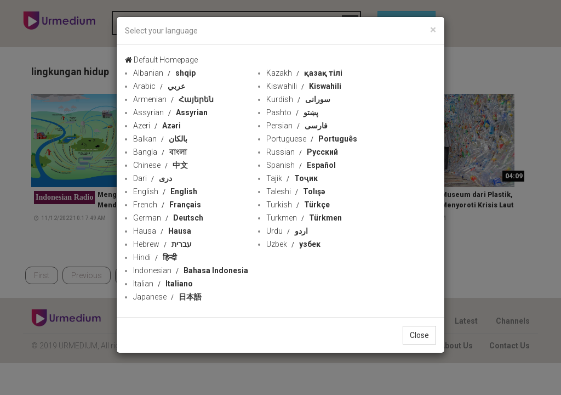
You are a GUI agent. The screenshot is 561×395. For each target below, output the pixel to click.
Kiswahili (303, 86)
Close (419, 335)
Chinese (160, 165)
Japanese (167, 296)
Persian (297, 125)
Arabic (159, 86)
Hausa (162, 231)
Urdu (287, 231)
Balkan (160, 138)
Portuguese (311, 138)
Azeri (157, 125)
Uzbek (293, 244)
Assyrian (170, 112)
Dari (152, 178)
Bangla (160, 152)
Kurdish (298, 99)
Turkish (298, 204)
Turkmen (304, 217)
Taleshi (295, 191)
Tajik (292, 178)
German (168, 217)
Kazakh (304, 73)
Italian (163, 283)
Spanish (301, 165)
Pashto (292, 112)
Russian (302, 152)
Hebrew (162, 244)
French (167, 204)
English (165, 191)
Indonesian (190, 270)
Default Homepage (161, 59)
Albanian (164, 73)
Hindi (155, 257)
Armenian (173, 99)
